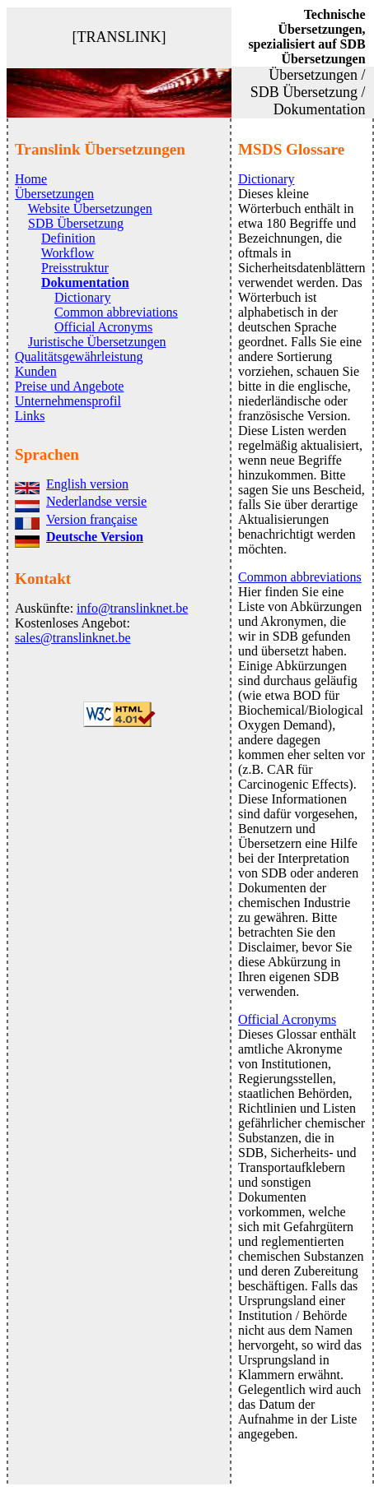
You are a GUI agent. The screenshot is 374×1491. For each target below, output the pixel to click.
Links (29, 416)
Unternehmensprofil (68, 401)
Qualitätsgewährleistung (79, 356)
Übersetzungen (54, 194)
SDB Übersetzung (76, 223)
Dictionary (82, 297)
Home (31, 179)
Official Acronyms (103, 327)
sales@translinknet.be (72, 638)
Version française (92, 519)
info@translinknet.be (132, 608)
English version (87, 484)
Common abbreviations (116, 312)
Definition (68, 238)
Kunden (36, 371)
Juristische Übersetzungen (97, 342)
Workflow (67, 253)
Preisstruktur (75, 268)
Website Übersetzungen (90, 208)
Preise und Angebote (69, 386)
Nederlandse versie (96, 501)
